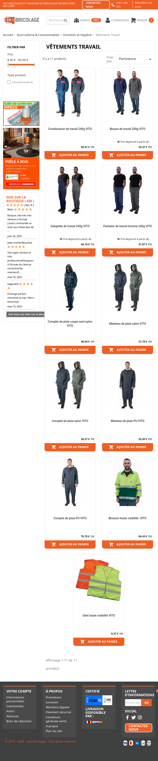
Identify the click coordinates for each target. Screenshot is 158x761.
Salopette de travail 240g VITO (70, 226)
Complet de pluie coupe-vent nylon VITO (70, 323)
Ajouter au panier (70, 155)
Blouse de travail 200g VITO (127, 129)
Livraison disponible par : (95, 712)
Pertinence (136, 59)
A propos (52, 726)
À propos (54, 691)
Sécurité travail (22, 82)
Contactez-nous (93, 4)
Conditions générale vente (56, 719)
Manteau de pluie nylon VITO (127, 323)
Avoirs (10, 711)
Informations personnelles (15, 699)
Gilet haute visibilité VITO (99, 615)
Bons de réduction (19, 721)
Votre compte (18, 691)
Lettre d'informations (139, 693)
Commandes (15, 706)
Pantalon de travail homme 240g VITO (127, 226)
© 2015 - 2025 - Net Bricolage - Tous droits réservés (40, 741)
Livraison (52, 702)
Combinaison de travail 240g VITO (70, 129)
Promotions (53, 697)
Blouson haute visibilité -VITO (127, 518)
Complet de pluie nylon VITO (70, 421)
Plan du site (54, 731)
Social (131, 711)
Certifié (92, 691)
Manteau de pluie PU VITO (127, 421)
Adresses (12, 716)
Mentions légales (57, 707)
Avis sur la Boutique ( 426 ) (20, 199)
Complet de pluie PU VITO (69, 518)
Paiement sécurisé (58, 712)
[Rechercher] (58, 20)
